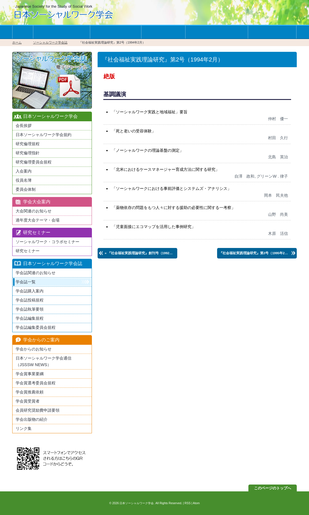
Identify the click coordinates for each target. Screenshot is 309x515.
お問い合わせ (272, 32)
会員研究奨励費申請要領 (37, 410)
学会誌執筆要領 (30, 309)
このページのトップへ (272, 488)
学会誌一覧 (163, 32)
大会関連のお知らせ (34, 211)
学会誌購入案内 (30, 291)
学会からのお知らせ (216, 32)
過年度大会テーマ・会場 (37, 220)
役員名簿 (24, 180)
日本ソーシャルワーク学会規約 (43, 134)
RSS (188, 503)
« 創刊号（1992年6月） (141, 253)
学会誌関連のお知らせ (35, 272)
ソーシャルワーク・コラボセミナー (47, 241)
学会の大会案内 (115, 32)
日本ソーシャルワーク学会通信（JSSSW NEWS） (43, 361)
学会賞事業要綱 (30, 374)
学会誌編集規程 (30, 318)
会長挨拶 (24, 125)
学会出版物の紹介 (32, 419)
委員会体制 (26, 189)
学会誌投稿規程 (30, 300)
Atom (196, 503)
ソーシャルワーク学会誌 (50, 42)
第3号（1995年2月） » (256, 253)
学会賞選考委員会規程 (35, 383)
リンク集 (24, 428)
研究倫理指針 (28, 153)
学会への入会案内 (61, 32)
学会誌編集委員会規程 (35, 327)
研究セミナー (28, 251)
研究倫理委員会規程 (34, 162)
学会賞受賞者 (28, 401)
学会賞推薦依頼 (30, 392)
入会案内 (24, 171)
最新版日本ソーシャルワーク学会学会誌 (52, 80)
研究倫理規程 (28, 143)
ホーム (22, 32)
